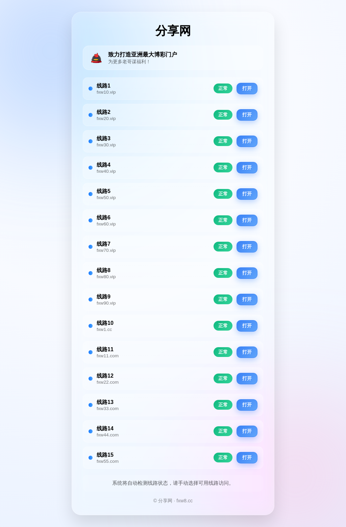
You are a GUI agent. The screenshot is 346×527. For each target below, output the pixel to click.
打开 (247, 88)
